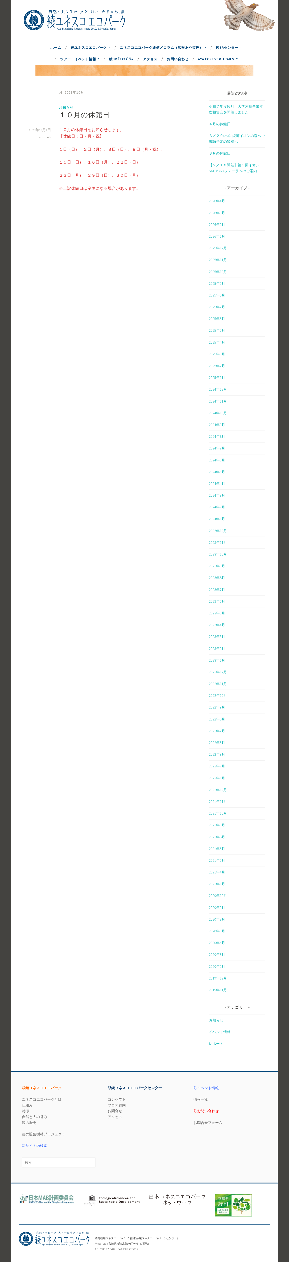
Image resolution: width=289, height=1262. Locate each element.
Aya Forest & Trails (216, 59)
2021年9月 (217, 825)
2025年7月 (217, 307)
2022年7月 (217, 731)
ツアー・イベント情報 (78, 59)
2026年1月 (217, 236)
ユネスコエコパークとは (42, 1099)
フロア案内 (117, 1105)
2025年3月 (217, 354)
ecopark (45, 137)
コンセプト (117, 1099)
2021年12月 (218, 789)
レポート (216, 1043)
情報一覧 (200, 1099)
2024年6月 (217, 460)
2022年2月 (217, 766)
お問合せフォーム (207, 1122)
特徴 (25, 1111)
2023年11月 (218, 542)
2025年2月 (217, 366)
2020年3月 (217, 954)
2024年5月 (217, 472)
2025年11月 (218, 259)
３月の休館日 (220, 153)
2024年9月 (217, 424)
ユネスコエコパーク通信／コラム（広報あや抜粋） (161, 47)
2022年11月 (218, 683)
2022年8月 (217, 719)
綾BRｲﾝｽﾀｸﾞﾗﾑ (121, 59)
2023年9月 (217, 566)
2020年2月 (217, 966)
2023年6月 (217, 601)
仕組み (27, 1105)
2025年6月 (217, 318)
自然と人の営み (34, 1116)
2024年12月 (218, 389)
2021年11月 (218, 801)
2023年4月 (217, 625)
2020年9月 (217, 907)
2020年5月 (217, 931)
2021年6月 (217, 848)
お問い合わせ (178, 59)
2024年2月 (217, 507)
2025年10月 (218, 271)
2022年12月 (218, 672)
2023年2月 (217, 648)
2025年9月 (217, 283)
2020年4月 (217, 942)
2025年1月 (217, 377)
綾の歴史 (29, 1122)
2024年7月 (217, 448)
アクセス (150, 59)
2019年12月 (218, 978)
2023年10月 (218, 554)
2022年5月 (217, 742)
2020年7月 (217, 919)
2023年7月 (217, 589)
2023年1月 (217, 660)
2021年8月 (217, 837)
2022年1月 (217, 778)
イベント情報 (220, 1032)
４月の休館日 (220, 124)
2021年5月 (217, 860)
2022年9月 (217, 707)
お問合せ (115, 1111)
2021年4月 (217, 872)
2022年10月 (218, 695)
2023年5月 (217, 613)
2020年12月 (218, 895)
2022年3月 (217, 754)
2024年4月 (217, 483)
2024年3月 (217, 495)
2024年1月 (217, 518)
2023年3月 (217, 636)
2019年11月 (218, 990)
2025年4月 (217, 342)
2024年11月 (218, 401)
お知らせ (66, 107)
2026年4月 (217, 201)
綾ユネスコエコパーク (89, 47)
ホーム (55, 47)
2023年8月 (217, 577)
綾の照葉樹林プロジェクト (43, 1134)
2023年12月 (218, 530)
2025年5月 (217, 330)
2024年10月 (218, 413)
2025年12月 (218, 248)
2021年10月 (218, 813)
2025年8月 (217, 295)
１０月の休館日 (84, 115)
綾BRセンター (227, 47)
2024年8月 (217, 436)
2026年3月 (217, 213)
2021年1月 (217, 884)
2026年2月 (217, 224)
